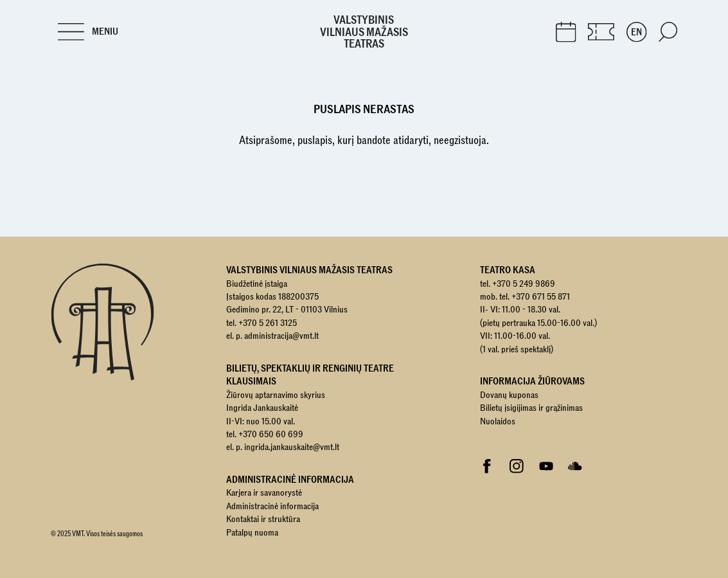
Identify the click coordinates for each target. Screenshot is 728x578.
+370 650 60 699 (270, 434)
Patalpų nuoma (252, 532)
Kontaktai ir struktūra (263, 518)
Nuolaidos (497, 421)
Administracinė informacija (272, 506)
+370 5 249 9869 (523, 283)
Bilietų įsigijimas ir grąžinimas (531, 407)
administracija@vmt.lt (281, 335)
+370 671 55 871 (540, 296)
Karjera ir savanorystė (264, 492)
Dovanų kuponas (509, 394)
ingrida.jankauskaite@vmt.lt (291, 446)
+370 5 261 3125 (267, 322)
